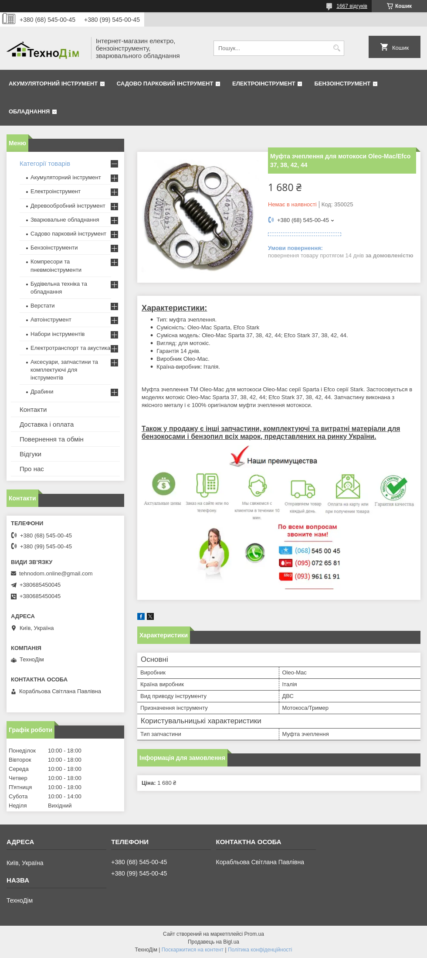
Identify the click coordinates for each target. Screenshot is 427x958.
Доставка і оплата (47, 424)
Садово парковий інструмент (165, 83)
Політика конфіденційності (260, 950)
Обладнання (29, 111)
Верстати (42, 305)
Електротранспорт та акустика (70, 348)
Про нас (32, 468)
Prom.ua (254, 934)
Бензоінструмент (342, 83)
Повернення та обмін (52, 439)
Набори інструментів (57, 334)
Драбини (41, 391)
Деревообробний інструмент (67, 205)
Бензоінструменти (54, 247)
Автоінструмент (50, 319)
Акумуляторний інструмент (53, 83)
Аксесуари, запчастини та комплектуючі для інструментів (64, 370)
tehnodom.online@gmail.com (56, 573)
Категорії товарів (45, 163)
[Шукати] (336, 48)
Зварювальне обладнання (64, 219)
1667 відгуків (351, 6)
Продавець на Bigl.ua (213, 942)
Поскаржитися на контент (193, 950)
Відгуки (30, 454)
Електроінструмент (263, 83)
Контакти (33, 409)
